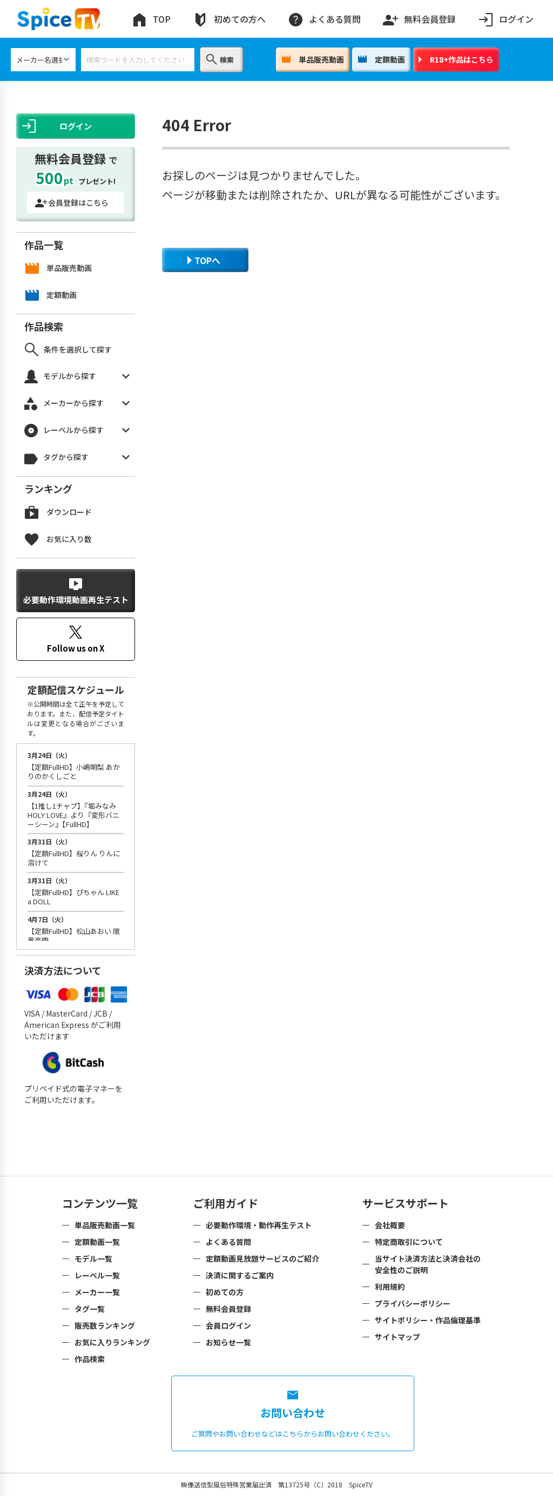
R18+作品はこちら (456, 59)
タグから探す (77, 457)
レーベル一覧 (97, 1275)
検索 (220, 59)
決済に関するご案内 (240, 1275)
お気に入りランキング (112, 1342)
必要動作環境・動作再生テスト (259, 1225)
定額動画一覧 (97, 1241)
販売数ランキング (105, 1325)
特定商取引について (409, 1241)
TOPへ (203, 260)
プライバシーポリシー (412, 1303)
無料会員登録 (419, 16)
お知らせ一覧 (228, 1342)
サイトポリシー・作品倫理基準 (428, 1320)
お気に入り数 (58, 539)
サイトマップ (397, 1336)
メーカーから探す (77, 403)
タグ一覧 (90, 1308)
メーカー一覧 (97, 1292)
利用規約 (390, 1286)
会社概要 (390, 1225)
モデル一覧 (93, 1258)
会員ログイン (228, 1325)
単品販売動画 (312, 59)
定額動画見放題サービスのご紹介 (262, 1258)
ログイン (505, 19)
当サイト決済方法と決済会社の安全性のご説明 (428, 1264)
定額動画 (381, 59)
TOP (151, 19)
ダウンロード (58, 512)
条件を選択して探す (68, 349)
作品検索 (90, 1358)
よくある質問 (324, 19)
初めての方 (225, 1292)
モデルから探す (77, 376)
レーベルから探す (77, 430)
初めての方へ (229, 19)
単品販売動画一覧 (105, 1225)
